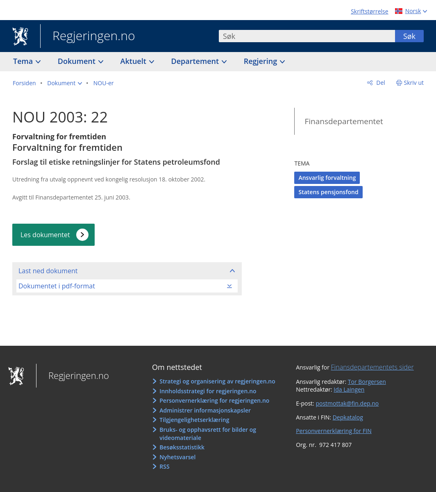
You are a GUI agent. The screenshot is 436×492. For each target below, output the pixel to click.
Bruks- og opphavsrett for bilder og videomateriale (207, 434)
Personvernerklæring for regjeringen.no (214, 400)
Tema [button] (24, 61)
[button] (64, 83)
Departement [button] (196, 61)
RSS (164, 466)
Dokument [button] (78, 61)
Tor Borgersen (367, 381)
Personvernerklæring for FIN (334, 431)
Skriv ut (414, 82)
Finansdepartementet (343, 121)
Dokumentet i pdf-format (56, 285)
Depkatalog (348, 417)
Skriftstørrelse (369, 11)
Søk (409, 36)
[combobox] (307, 36)
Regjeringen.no (87, 36)
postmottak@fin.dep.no (347, 403)
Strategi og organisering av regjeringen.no (217, 381)
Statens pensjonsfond (328, 192)
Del (380, 82)
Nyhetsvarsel (177, 457)
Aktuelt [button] (134, 61)
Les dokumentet (45, 234)
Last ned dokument (47, 270)
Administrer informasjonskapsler (205, 410)
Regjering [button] (261, 61)
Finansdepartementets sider (372, 367)
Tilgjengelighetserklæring (194, 420)
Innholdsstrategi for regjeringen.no (207, 391)
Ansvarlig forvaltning (327, 177)
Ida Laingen (349, 389)
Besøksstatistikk (181, 447)
